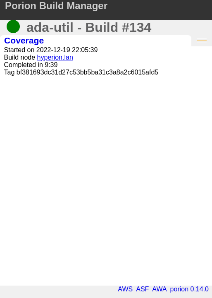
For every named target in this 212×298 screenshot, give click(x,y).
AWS (125, 289)
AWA (159, 289)
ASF (142, 289)
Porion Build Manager (56, 5)
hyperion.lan (55, 57)
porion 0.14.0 (189, 289)
